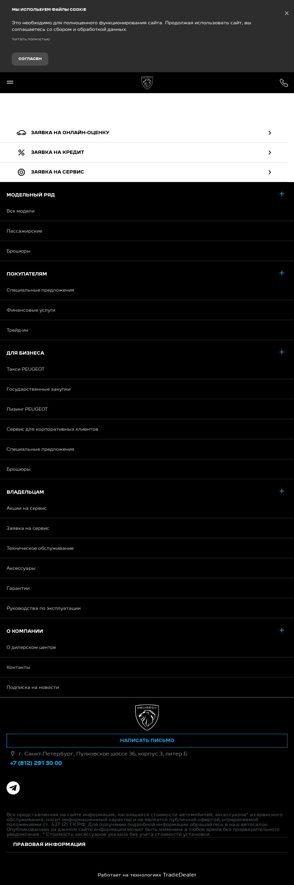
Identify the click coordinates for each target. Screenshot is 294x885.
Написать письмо (147, 741)
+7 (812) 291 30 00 (284, 82)
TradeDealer (180, 875)
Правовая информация (49, 845)
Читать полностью (31, 39)
